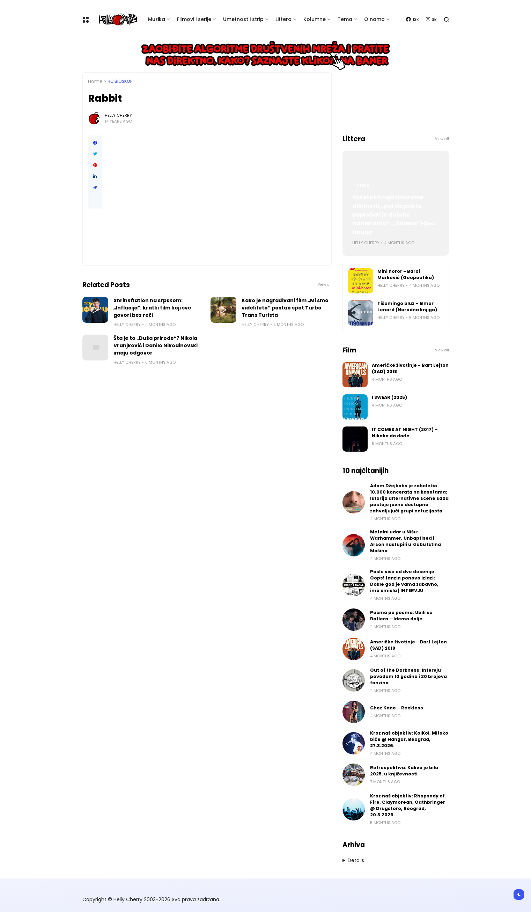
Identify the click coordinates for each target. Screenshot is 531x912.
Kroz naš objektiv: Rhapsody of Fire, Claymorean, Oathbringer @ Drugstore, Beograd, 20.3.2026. (407, 805)
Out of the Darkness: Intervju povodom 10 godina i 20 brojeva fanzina (408, 676)
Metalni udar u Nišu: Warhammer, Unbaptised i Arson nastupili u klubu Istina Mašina (405, 541)
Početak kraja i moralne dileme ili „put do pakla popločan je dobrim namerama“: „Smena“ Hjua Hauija (393, 214)
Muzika (156, 19)
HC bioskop (120, 81)
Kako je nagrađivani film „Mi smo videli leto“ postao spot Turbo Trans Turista (285, 308)
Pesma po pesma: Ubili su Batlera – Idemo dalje (401, 616)
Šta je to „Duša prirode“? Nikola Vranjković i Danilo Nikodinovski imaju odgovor (155, 345)
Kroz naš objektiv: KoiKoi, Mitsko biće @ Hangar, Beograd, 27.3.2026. (409, 739)
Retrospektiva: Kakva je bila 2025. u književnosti (404, 771)
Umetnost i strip (243, 19)
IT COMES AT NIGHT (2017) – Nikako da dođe (405, 432)
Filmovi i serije (194, 19)
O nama (374, 19)
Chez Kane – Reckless (396, 708)
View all (325, 284)
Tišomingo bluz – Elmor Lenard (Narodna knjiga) (407, 306)
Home (95, 81)
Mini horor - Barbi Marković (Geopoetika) (405, 274)
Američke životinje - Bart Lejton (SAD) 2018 (410, 368)
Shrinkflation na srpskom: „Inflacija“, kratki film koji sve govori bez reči (152, 308)
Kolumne (314, 19)
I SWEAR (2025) (389, 397)
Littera (283, 19)
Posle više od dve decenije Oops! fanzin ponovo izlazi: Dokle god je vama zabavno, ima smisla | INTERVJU (404, 581)
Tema (345, 19)
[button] (95, 200)
